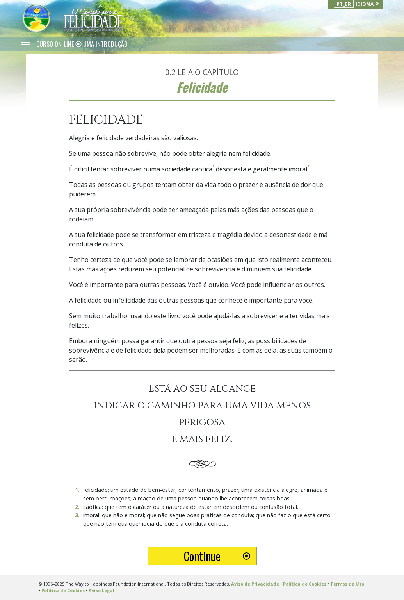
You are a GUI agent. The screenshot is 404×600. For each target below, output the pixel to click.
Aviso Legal (101, 590)
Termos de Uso (347, 584)
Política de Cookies (304, 584)
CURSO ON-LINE (55, 44)
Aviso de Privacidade (255, 584)
